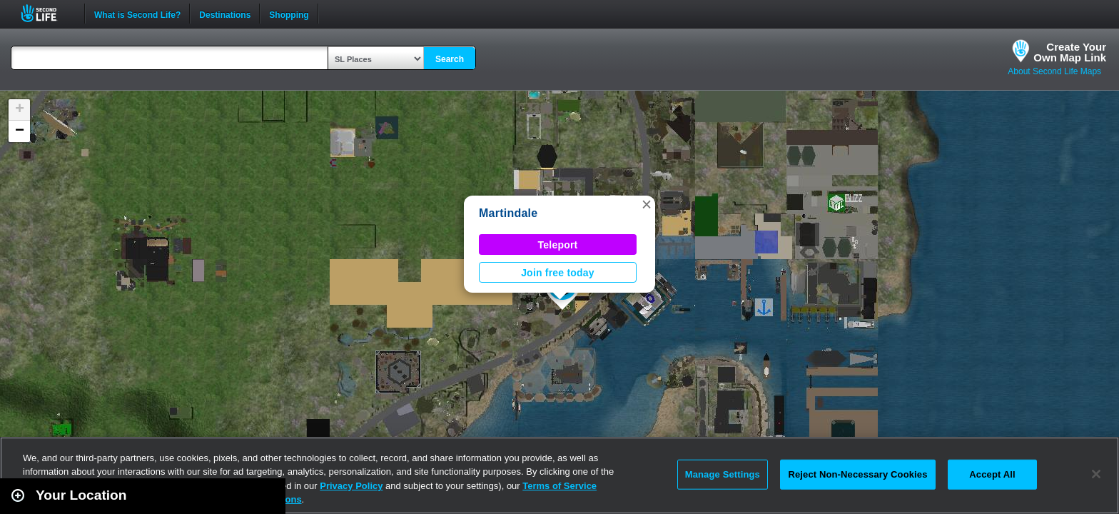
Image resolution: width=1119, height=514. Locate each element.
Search (449, 59)
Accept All (992, 474)
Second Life (47, 13)
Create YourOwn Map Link (1069, 52)
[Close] (1096, 474)
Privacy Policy (351, 485)
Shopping (288, 13)
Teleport (558, 245)
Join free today (557, 272)
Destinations (224, 13)
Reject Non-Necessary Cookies (857, 474)
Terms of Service (559, 485)
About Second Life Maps (1054, 71)
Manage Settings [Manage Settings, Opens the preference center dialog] (722, 474)
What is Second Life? (137, 13)
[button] (646, 204)
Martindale (508, 213)
